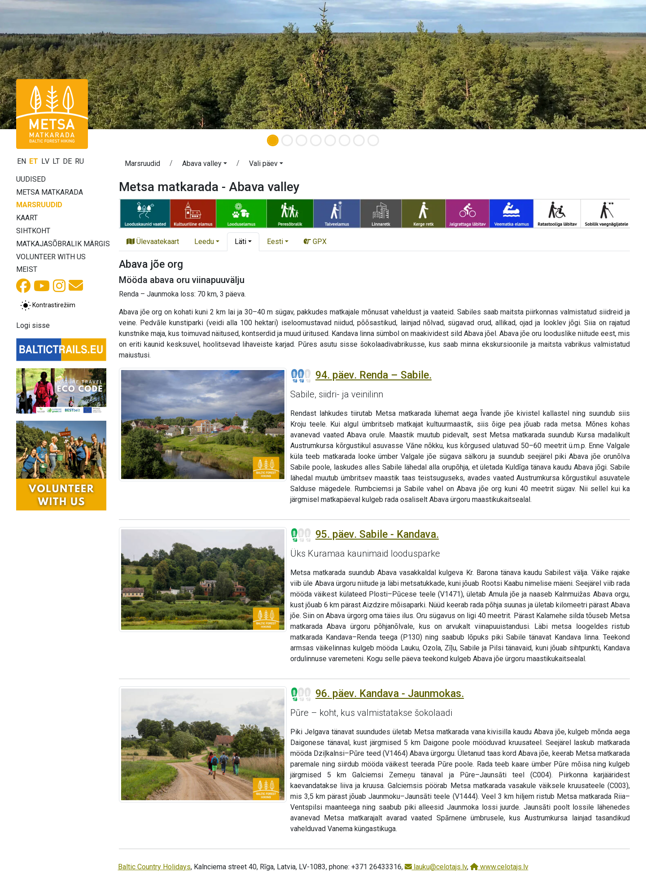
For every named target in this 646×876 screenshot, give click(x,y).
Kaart (27, 218)
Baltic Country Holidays (154, 867)
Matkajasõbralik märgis (63, 244)
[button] (48, 64)
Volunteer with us (51, 257)
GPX (315, 241)
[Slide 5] (330, 140)
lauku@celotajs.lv (436, 867)
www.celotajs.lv (499, 867)
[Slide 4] (316, 140)
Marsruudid (39, 204)
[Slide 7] (359, 140)
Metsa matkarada (49, 192)
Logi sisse (33, 325)
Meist (26, 269)
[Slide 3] (301, 140)
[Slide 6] (344, 140)
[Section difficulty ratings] (301, 376)
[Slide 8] (373, 140)
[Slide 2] (287, 140)
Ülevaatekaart (153, 241)
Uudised (31, 179)
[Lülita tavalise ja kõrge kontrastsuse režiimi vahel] (47, 305)
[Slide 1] (273, 140)
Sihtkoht (33, 231)
